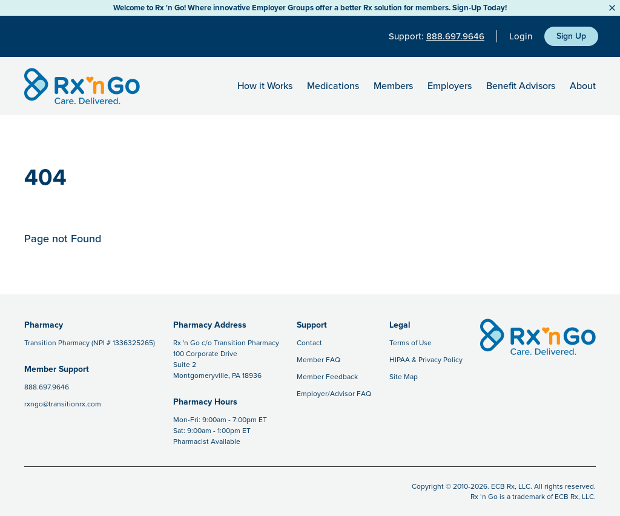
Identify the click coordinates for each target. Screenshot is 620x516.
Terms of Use (410, 343)
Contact (309, 343)
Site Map (403, 376)
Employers (449, 86)
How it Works (264, 86)
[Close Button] (612, 8)
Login (520, 36)
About (583, 86)
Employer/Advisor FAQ (334, 393)
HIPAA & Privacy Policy (426, 360)
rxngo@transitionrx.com (62, 404)
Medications (333, 86)
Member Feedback (327, 376)
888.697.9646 (455, 36)
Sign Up (571, 36)
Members (393, 86)
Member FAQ (318, 360)
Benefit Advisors (520, 86)
